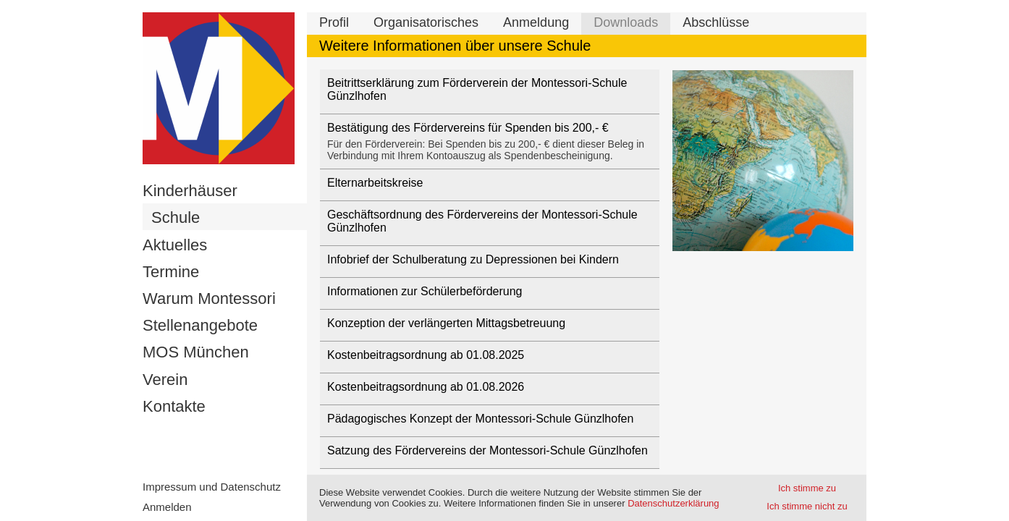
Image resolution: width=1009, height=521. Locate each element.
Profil (334, 22)
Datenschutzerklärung (673, 503)
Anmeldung (536, 22)
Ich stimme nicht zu (807, 506)
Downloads (626, 22)
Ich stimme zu (807, 488)
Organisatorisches (425, 22)
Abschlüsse (716, 22)
